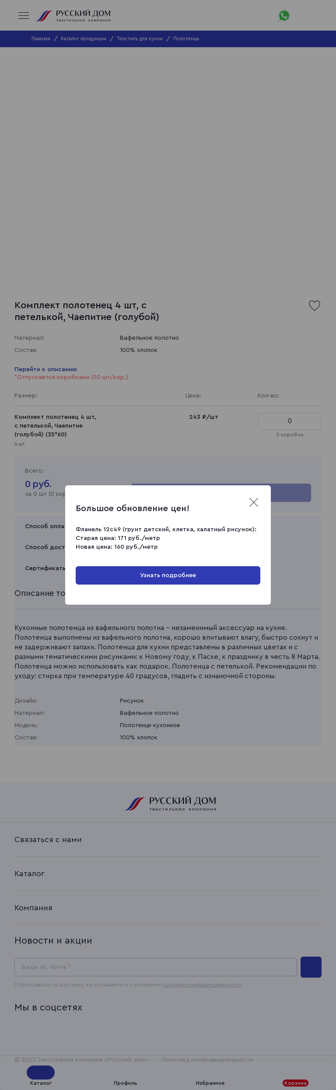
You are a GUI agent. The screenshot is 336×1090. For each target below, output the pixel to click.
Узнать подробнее (168, 575)
